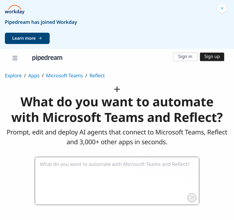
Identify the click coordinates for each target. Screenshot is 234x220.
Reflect (97, 75)
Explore (13, 75)
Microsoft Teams (64, 75)
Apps (34, 75)
